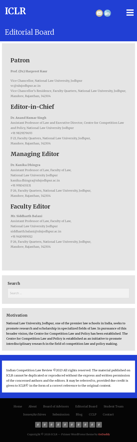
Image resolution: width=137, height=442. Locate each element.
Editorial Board (86, 406)
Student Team (113, 406)
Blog (79, 414)
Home (18, 406)
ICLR (15, 11)
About (33, 406)
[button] (131, 8)
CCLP (92, 414)
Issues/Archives (34, 414)
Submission (60, 414)
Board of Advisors (56, 406)
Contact (108, 414)
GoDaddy (104, 434)
